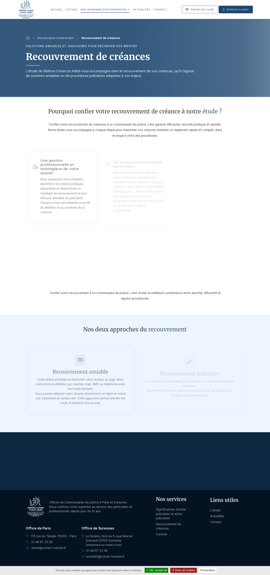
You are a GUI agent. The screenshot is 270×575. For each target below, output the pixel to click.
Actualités (141, 9)
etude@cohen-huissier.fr (46, 548)
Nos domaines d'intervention (103, 9)
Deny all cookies (183, 570)
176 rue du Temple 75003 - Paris (51, 536)
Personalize (207, 570)
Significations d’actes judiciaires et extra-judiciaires (171, 514)
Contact (160, 9)
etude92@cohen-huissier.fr (105, 556)
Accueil (56, 9)
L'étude (71, 9)
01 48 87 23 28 (39, 542)
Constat (161, 534)
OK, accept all (156, 570)
